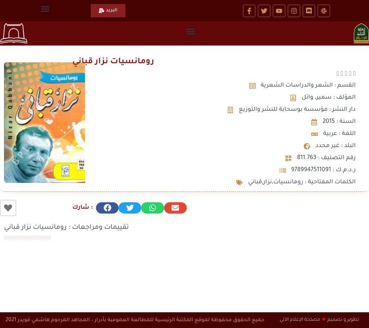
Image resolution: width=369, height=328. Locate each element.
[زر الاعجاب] (8, 208)
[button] (45, 8)
